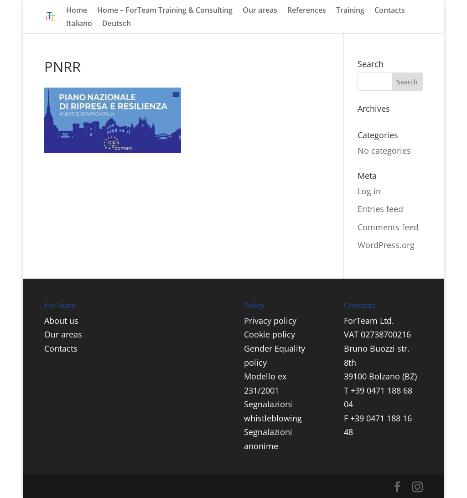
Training (350, 11)
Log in (369, 191)
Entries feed (380, 208)
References (306, 11)
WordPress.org (386, 244)
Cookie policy (269, 334)
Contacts (389, 11)
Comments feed (388, 227)
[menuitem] (79, 26)
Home (76, 11)
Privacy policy (270, 320)
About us (61, 320)
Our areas (260, 11)
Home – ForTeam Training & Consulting (165, 11)
